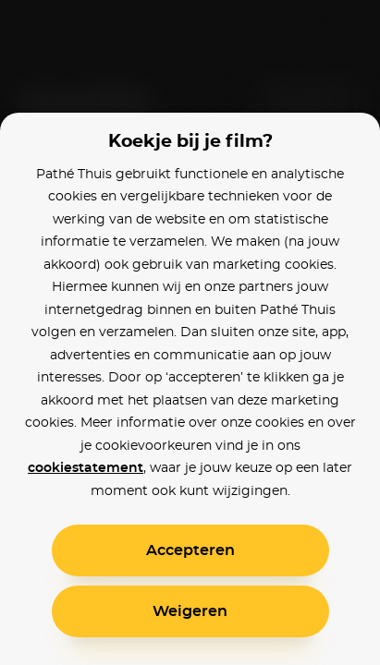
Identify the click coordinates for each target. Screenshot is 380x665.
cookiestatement (85, 468)
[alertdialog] (190, 332)
